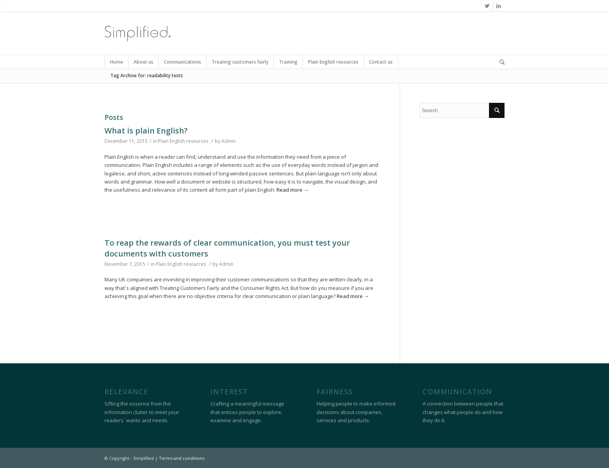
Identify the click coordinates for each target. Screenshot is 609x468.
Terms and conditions (181, 458)
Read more (293, 189)
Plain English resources (183, 141)
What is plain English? (146, 130)
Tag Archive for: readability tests (146, 75)
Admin (228, 141)
